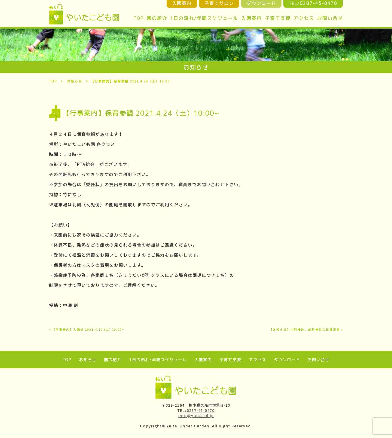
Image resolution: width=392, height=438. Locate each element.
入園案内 (251, 18)
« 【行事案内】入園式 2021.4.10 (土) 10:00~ (86, 329)
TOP (138, 18)
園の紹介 (157, 18)
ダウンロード (286, 360)
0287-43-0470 (201, 410)
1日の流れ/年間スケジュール (204, 18)
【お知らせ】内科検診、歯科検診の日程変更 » (306, 329)
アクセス (303, 18)
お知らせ (74, 81)
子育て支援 (278, 18)
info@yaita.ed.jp (196, 415)
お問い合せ (330, 18)
